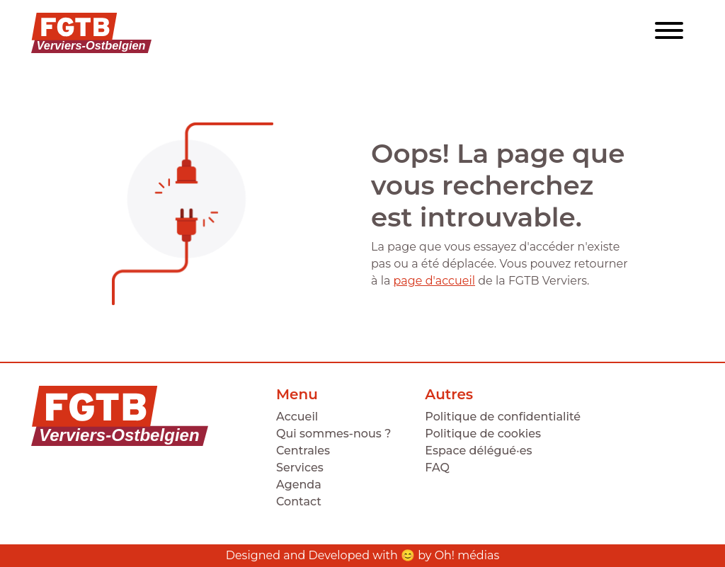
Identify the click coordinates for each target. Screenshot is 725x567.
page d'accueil (434, 280)
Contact (298, 501)
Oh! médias (467, 555)
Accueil (297, 416)
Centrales (303, 450)
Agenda (298, 484)
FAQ (437, 467)
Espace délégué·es (478, 450)
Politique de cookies (483, 433)
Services (300, 467)
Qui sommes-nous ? (333, 433)
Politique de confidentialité (503, 416)
